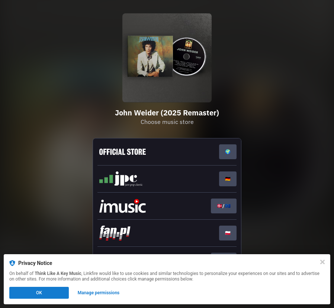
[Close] (322, 262)
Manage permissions (99, 292)
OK (39, 292)
